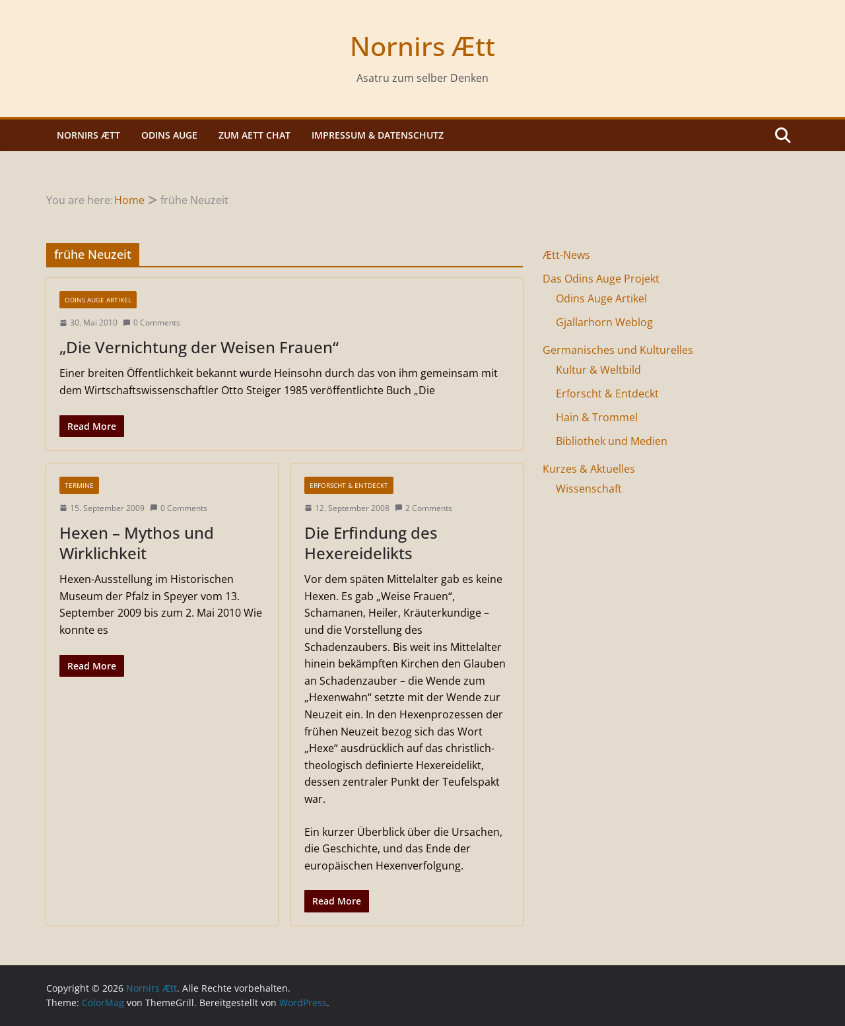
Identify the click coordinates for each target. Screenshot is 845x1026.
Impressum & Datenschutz (378, 135)
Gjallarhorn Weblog (604, 322)
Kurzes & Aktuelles (589, 469)
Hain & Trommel (597, 417)
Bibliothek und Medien (611, 441)
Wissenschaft (589, 488)
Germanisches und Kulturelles (618, 350)
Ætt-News (566, 255)
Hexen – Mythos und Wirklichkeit (136, 543)
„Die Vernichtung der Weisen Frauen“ (199, 347)
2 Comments (423, 508)
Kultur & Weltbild (598, 369)
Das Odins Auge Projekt (601, 278)
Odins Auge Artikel (98, 299)
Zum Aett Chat (254, 135)
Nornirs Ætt (422, 46)
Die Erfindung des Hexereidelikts (371, 543)
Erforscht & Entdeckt (349, 485)
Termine (79, 485)
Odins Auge (169, 135)
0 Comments (151, 322)
